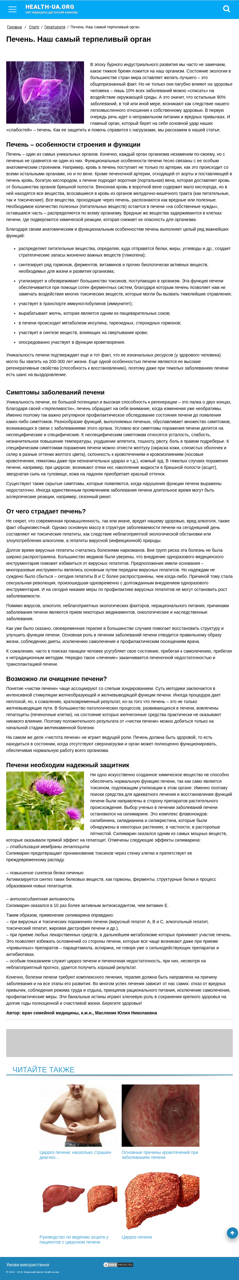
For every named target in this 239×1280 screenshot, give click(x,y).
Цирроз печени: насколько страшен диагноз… (78, 1122)
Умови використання (27, 1264)
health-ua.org (57, 8)
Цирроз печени (160, 1204)
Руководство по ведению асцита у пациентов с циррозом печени (78, 1207)
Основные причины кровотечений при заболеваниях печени (160, 1122)
